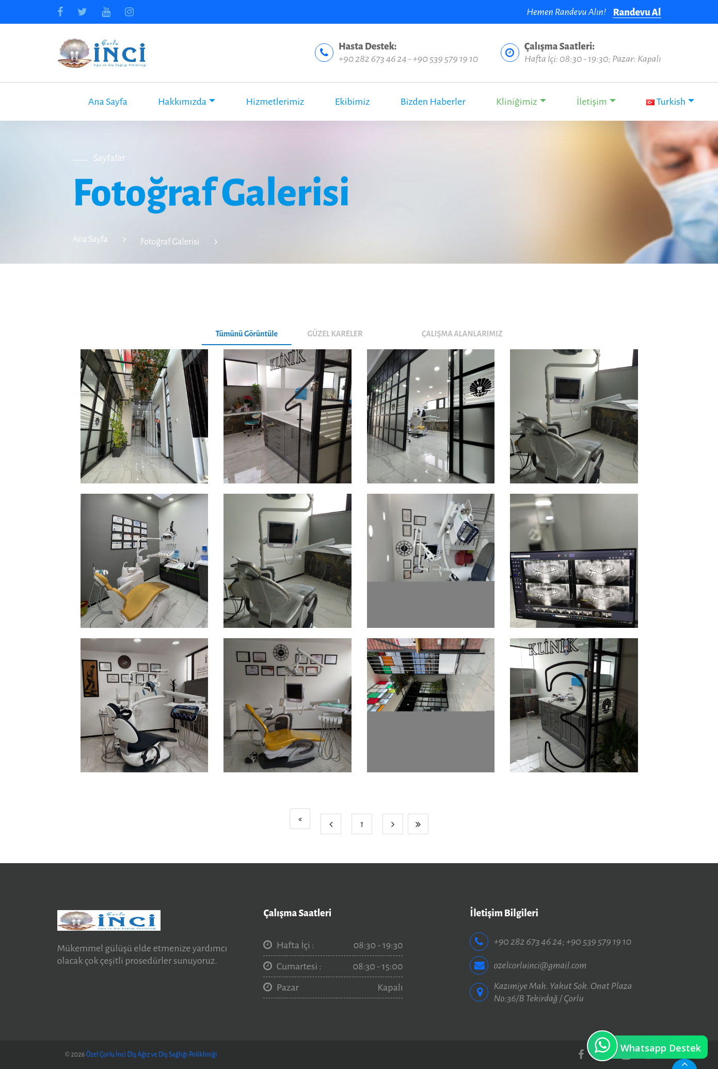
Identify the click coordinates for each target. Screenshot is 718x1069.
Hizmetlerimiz (275, 101)
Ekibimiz (352, 101)
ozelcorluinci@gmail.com (539, 965)
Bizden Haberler (433, 101)
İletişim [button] (592, 101)
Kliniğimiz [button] (516, 101)
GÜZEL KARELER (334, 334)
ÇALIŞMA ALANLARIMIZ (462, 334)
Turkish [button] (665, 101)
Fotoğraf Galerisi (169, 242)
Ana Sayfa (107, 101)
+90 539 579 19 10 (445, 59)
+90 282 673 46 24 (373, 59)
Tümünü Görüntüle (246, 334)
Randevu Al (637, 12)
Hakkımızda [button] (182, 101)
